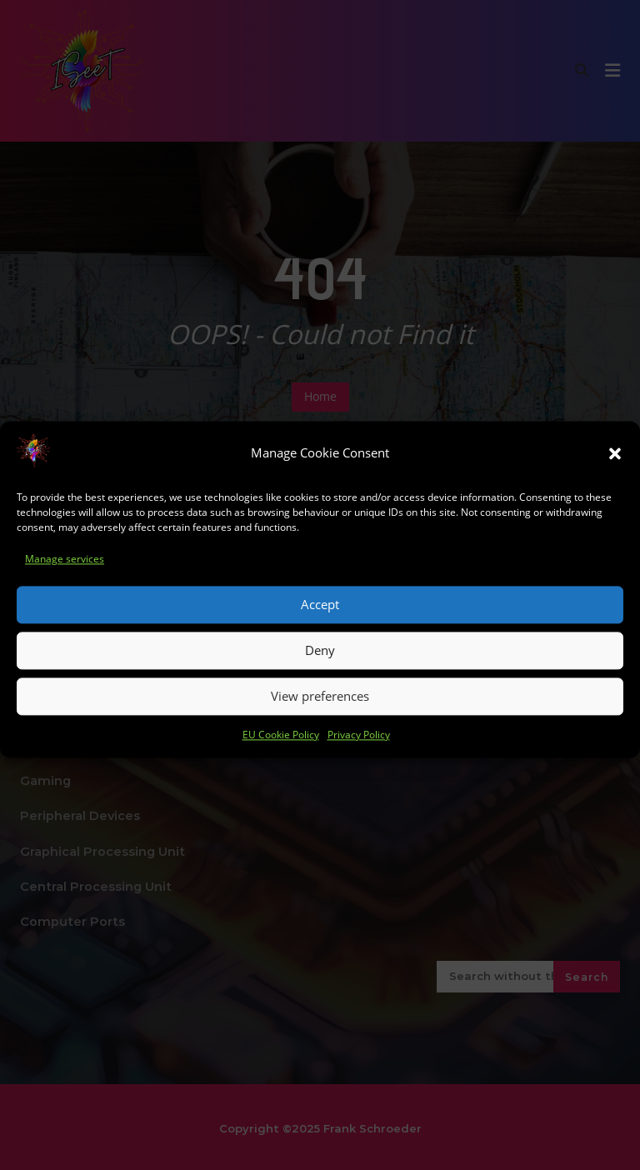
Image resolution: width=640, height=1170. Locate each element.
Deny (320, 664)
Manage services (64, 573)
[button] (615, 467)
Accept (320, 618)
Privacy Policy (359, 749)
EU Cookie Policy (280, 749)
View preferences (320, 710)
